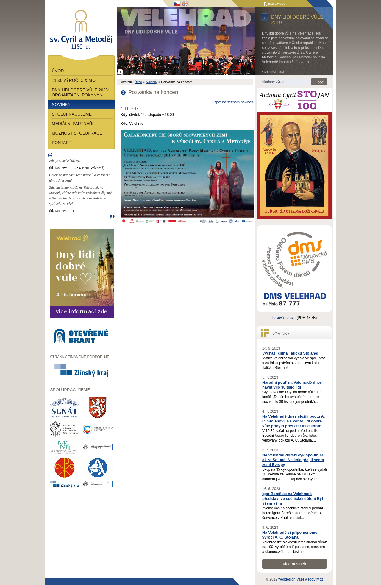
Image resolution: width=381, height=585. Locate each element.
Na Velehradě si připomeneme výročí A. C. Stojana (289, 534)
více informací (273, 71)
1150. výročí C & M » (74, 80)
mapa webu (276, 3)
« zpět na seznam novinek (232, 102)
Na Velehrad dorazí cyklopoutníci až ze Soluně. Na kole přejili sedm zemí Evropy (293, 460)
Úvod (138, 82)
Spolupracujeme (72, 114)
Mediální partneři (72, 123)
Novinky (151, 82)
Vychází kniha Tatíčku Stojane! (290, 353)
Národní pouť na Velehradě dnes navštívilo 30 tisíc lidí (292, 384)
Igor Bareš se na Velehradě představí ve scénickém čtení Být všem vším (292, 499)
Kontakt (61, 142)
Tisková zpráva (284, 318)
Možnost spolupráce (77, 133)
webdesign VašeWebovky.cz (300, 579)
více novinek (294, 563)
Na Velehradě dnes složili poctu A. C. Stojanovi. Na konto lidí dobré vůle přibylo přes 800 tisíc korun (293, 421)
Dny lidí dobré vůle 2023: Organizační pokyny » (80, 92)
